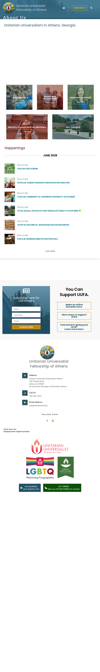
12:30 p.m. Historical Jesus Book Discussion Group (43, 225)
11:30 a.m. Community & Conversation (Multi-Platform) (46, 196)
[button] (64, 8)
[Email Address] (25, 402)
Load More (50, 251)
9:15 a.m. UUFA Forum (27, 168)
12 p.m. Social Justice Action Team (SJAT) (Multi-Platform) (47, 211)
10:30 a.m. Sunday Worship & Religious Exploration (43, 182)
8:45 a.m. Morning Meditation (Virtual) (37, 239)
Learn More (73, 132)
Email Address (35, 402)
